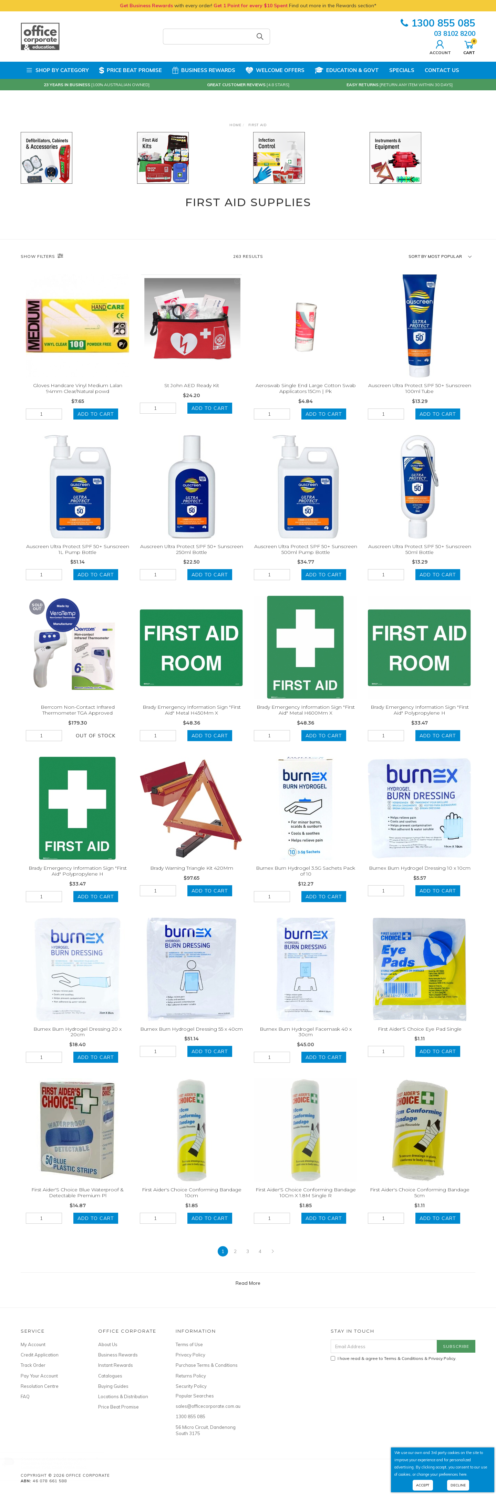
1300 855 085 (438, 23)
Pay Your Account (39, 1376)
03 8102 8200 (454, 33)
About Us (107, 1344)
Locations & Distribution (123, 1396)
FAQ (25, 1396)
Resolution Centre (40, 1386)
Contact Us (442, 70)
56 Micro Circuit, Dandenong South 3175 (206, 1430)
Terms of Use (189, 1344)
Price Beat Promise (130, 70)
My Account (33, 1344)
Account (440, 46)
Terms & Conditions (403, 1358)
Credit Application (40, 1354)
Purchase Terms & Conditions (207, 1365)
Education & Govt (347, 70)
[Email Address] (384, 1346)
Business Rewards (203, 70)
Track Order (33, 1365)
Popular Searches (195, 1396)
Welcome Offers (275, 69)
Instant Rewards (115, 1365)
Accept (423, 1485)
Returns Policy (191, 1376)
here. (463, 1474)
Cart (469, 46)
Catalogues (110, 1376)
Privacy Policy (190, 1354)
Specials (401, 70)
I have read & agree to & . (393, 1358)
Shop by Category (57, 70)
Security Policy (191, 1386)
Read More (248, 1293)
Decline (458, 1485)
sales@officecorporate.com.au (207, 1406)
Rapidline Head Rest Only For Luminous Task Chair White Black (61, 1465)
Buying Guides (113, 1386)
